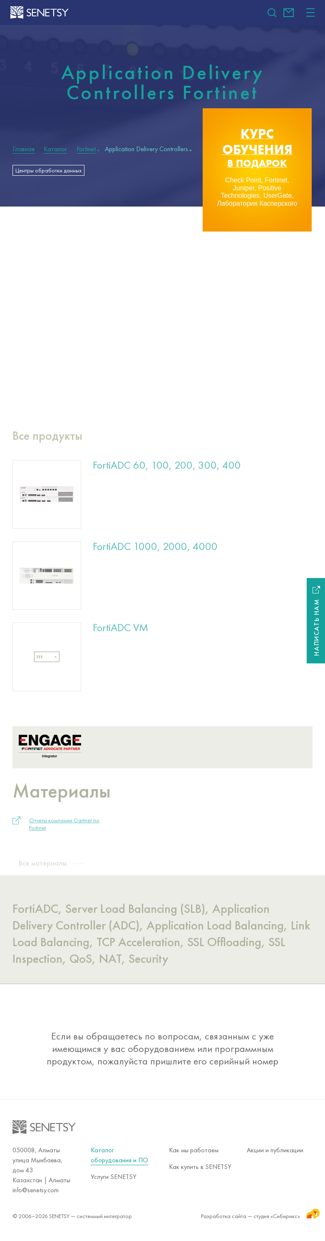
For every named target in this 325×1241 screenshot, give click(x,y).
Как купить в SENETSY (200, 1166)
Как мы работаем (193, 1150)
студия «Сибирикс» (283, 1213)
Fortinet (86, 149)
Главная (23, 149)
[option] (257, 170)
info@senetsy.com (288, 12)
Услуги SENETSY (113, 1176)
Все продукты (47, 441)
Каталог (55, 149)
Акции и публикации (275, 1150)
